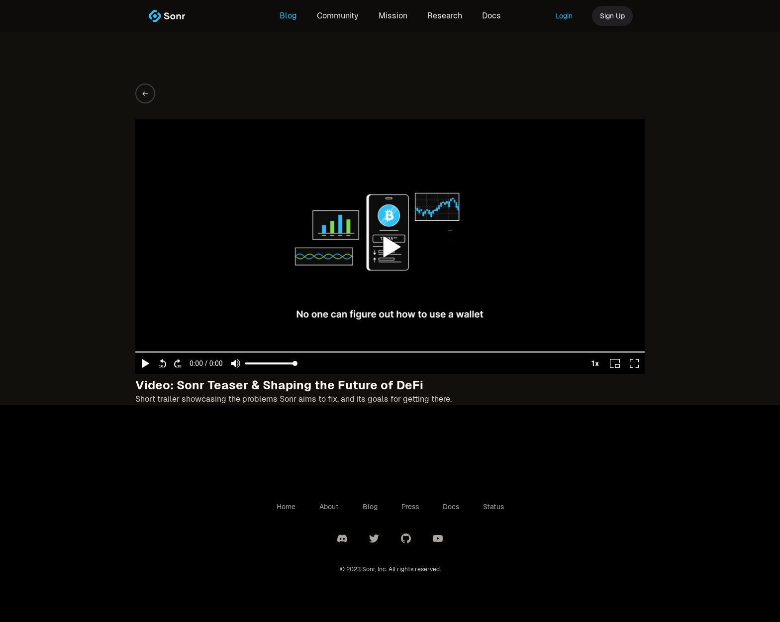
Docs (451, 507)
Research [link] (444, 15)
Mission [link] (393, 15)
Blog (370, 507)
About (329, 507)
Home (286, 507)
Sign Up (612, 16)
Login (564, 16)
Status (493, 507)
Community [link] (338, 15)
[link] (166, 16)
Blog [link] (288, 15)
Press (410, 507)
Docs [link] (491, 15)
